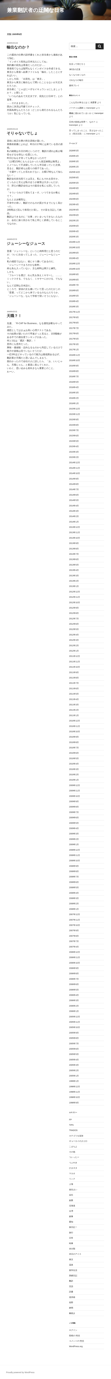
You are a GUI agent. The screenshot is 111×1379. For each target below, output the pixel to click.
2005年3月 (74, 1065)
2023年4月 (74, 204)
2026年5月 (74, 150)
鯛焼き (72, 1313)
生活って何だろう (77, 64)
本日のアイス (75, 1254)
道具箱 (72, 1297)
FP (70, 1119)
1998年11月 (74, 1092)
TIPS (71, 1125)
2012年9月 (74, 608)
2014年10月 (74, 473)
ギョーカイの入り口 (78, 1141)
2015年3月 (74, 452)
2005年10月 (74, 1027)
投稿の (74, 1335)
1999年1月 (74, 1081)
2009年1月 (74, 844)
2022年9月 (74, 210)
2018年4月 (74, 301)
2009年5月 (74, 823)
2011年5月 (74, 694)
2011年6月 (74, 688)
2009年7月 (74, 812)
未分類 (72, 1249)
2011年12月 (74, 656)
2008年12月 (74, 850)
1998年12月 (74, 1086)
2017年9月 (74, 317)
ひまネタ (73, 1168)
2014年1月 (74, 522)
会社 (71, 1195)
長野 (71, 1302)
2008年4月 (74, 893)
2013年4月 (74, 570)
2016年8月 (74, 371)
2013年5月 (74, 565)
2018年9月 (74, 274)
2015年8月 (74, 425)
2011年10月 (74, 667)
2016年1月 (74, 403)
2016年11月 (74, 355)
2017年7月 (74, 328)
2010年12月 (74, 721)
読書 (71, 1292)
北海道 (72, 1206)
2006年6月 (74, 984)
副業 (71, 1200)
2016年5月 (74, 382)
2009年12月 (74, 785)
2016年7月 (74, 376)
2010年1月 (74, 780)
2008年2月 (74, 903)
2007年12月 (74, 914)
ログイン (73, 1330)
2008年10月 (74, 860)
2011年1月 (74, 715)
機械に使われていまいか (80, 113)
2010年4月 (74, 764)
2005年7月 (74, 1043)
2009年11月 (74, 790)
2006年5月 (74, 990)
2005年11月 (74, 1022)
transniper (99, 113)
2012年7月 (74, 618)
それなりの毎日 (76, 80)
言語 (71, 1286)
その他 (72, 1152)
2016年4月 (74, 387)
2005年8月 (74, 1038)
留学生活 (73, 1270)
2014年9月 (74, 479)
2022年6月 (74, 215)
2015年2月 (74, 457)
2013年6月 (74, 559)
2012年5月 (74, 629)
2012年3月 (74, 640)
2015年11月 (74, 414)
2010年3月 (74, 769)
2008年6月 (74, 882)
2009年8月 (74, 807)
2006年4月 (74, 995)
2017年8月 (74, 323)
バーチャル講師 (76, 108)
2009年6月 (74, 817)
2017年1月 (74, 349)
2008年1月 (74, 909)
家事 (71, 1216)
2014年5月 (74, 500)
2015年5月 (74, 441)
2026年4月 (74, 156)
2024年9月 (74, 188)
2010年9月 (74, 737)
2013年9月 (74, 543)
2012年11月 (74, 597)
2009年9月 (74, 801)
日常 (71, 1238)
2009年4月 (74, 828)
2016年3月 (74, 392)
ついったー (74, 1157)
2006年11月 (74, 957)
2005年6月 (74, 1049)
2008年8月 (74, 871)
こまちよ (73, 1146)
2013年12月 (74, 527)
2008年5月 (74, 887)
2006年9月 (74, 968)
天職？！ (14, 316)
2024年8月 (74, 193)
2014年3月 (74, 511)
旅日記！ (73, 1227)
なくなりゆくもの (77, 75)
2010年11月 (74, 726)
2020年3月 (74, 236)
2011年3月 (74, 704)
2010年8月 (74, 742)
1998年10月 (74, 1097)
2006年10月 (74, 963)
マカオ (72, 1173)
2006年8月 (74, 973)
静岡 (71, 1308)
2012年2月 (74, 645)
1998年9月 (74, 1103)
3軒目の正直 (74, 69)
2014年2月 (74, 516)
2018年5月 (74, 296)
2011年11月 (74, 661)
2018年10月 (74, 269)
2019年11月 (74, 242)
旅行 (71, 1232)
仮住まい (73, 1189)
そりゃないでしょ (22, 133)
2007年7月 (74, 941)
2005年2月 (74, 1070)
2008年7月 (74, 877)
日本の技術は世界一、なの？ (82, 122)
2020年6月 (74, 226)
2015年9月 (74, 419)
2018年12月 (74, 263)
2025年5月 (74, 183)
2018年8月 (74, 280)
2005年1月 (74, 1076)
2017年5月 (74, 339)
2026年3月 (74, 161)
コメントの (76, 1341)
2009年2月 (74, 839)
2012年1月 (74, 651)
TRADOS (73, 1130)
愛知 (71, 1222)
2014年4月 (74, 506)
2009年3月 (74, 833)
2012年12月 (74, 592)
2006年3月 (74, 1000)
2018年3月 (74, 306)
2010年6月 (74, 753)
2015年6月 (74, 435)
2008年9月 (74, 866)
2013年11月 (74, 532)
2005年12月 (74, 1016)
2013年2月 (74, 581)
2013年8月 (74, 549)
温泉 (71, 1265)
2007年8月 (74, 936)
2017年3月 (74, 344)
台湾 (71, 1211)
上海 (71, 1184)
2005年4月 (74, 1059)
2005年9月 (74, 1033)
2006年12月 (74, 952)
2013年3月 (74, 575)
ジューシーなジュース (26, 243)
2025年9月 (74, 177)
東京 (71, 1259)
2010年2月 (74, 774)
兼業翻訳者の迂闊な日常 (35, 10)
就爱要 (93, 102)
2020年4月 (74, 231)
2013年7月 (74, 554)
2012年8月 (74, 613)
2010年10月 (74, 731)
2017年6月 (74, 333)
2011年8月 (74, 678)
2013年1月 (74, 586)
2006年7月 (74, 979)
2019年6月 (74, 253)
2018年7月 (74, 285)
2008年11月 (74, 855)
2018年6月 (74, 290)
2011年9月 (74, 672)
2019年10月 (74, 247)
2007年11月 (74, 920)
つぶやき (73, 1162)
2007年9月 (74, 930)
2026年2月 (74, 167)
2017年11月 (74, 312)
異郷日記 (73, 1275)
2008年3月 (74, 898)
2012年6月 (74, 624)
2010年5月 (74, 758)
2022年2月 (74, 220)
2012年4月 (74, 635)
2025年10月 (74, 172)
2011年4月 (74, 699)
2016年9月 (74, 366)
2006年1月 (74, 1011)
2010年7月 (74, 747)
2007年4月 (74, 947)
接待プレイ (74, 85)
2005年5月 (74, 1054)
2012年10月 (74, 602)
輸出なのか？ (18, 47)
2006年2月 (74, 1006)
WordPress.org (76, 1346)
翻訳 (71, 1281)
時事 (71, 1243)
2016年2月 (74, 398)
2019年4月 (74, 258)
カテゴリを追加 (76, 1136)
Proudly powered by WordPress (20, 1372)
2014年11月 (74, 468)
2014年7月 (74, 489)
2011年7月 (74, 683)
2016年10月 (74, 360)
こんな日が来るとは (78, 102)
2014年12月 (74, 462)
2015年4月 (74, 446)
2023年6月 (74, 199)
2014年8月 (74, 484)
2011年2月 (74, 710)
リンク (72, 1179)
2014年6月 (74, 495)
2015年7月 (74, 430)
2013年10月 (74, 538)
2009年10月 (74, 796)
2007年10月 (74, 925)
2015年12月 (74, 409)
